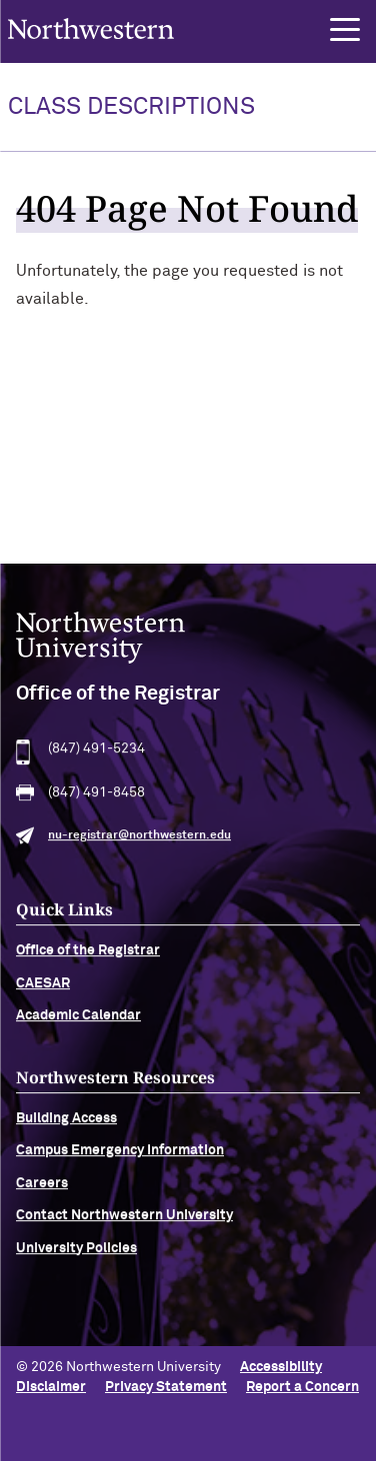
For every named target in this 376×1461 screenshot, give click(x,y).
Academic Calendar (78, 1024)
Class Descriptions (131, 107)
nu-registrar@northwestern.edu (139, 844)
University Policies (76, 1256)
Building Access (66, 1127)
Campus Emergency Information (120, 1159)
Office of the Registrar (88, 959)
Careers (42, 1192)
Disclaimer (51, 1387)
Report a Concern (302, 1387)
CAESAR (43, 991)
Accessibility (281, 1367)
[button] (345, 30)
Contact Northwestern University (124, 1224)
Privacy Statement (166, 1387)
